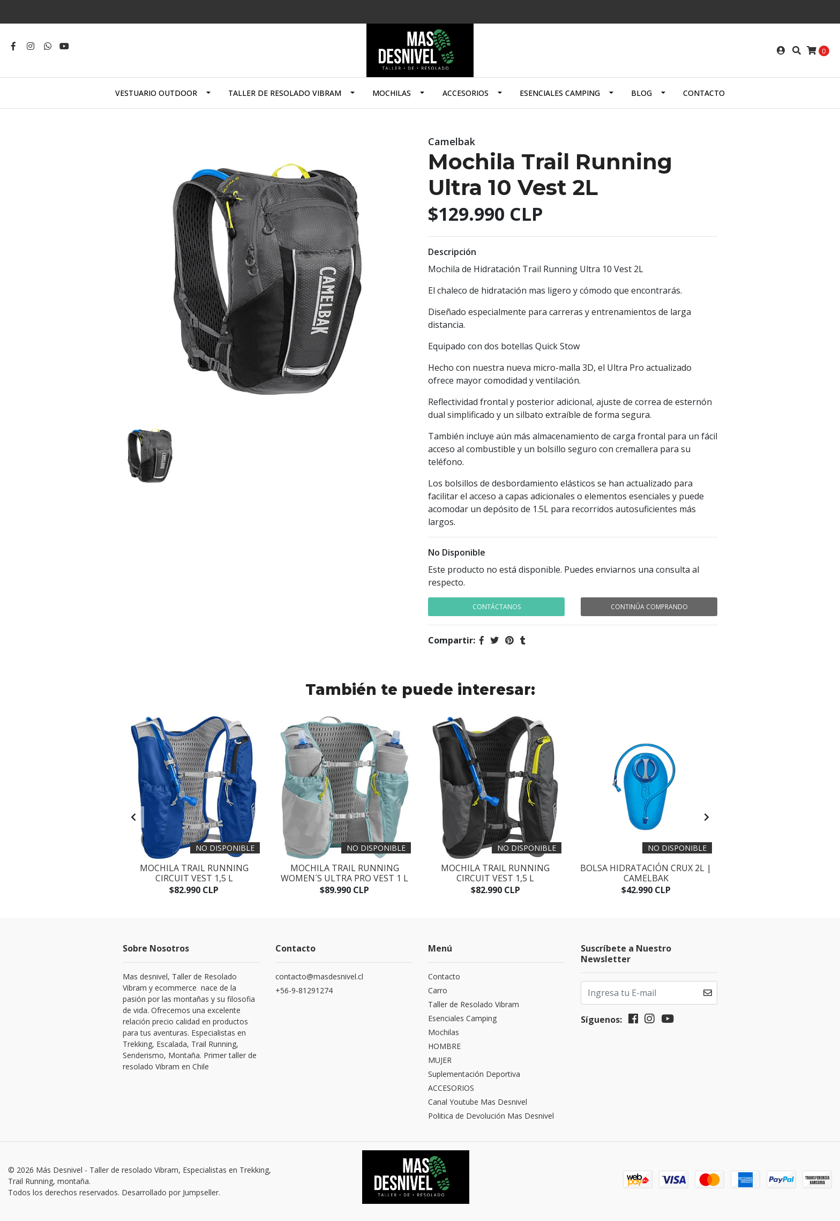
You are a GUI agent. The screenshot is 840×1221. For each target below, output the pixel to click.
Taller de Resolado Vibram (284, 93)
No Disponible (456, 552)
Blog (641, 93)
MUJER (440, 1060)
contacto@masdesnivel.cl (319, 976)
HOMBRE (444, 1046)
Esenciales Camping (560, 93)
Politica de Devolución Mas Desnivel (491, 1116)
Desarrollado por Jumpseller (170, 1192)
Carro (437, 990)
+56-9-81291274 (304, 990)
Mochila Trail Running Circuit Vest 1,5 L (194, 873)
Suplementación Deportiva (474, 1074)
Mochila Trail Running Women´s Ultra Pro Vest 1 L (344, 873)
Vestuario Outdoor (156, 93)
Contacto (704, 93)
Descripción (452, 252)
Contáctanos (496, 606)
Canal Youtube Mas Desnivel (477, 1102)
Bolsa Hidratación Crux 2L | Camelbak (645, 873)
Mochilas (391, 93)
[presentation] (133, 817)
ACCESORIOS (465, 93)
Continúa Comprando (649, 606)
